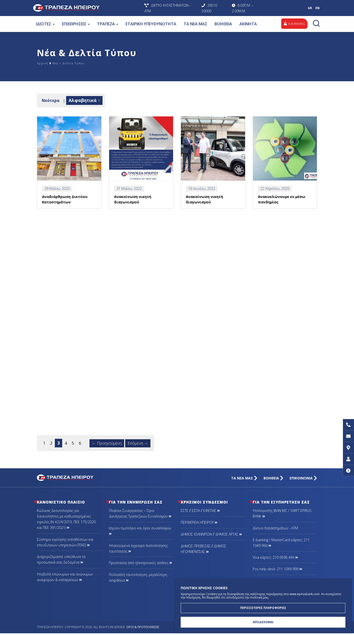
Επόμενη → (138, 445)
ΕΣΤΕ (184, 512)
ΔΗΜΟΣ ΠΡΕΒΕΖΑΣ (195, 547)
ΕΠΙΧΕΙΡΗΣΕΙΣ (75, 24)
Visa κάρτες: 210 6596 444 (275, 559)
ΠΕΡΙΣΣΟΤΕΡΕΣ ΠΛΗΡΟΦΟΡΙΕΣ (263, 606)
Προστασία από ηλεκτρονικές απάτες (140, 564)
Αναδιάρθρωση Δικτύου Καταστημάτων (65, 203)
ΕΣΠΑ (196, 512)
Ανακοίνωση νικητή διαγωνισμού (132, 203)
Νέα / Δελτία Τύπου (78, 63)
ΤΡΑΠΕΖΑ (107, 24)
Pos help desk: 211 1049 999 (277, 571)
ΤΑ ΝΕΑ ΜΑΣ (195, 24)
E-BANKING (293, 23)
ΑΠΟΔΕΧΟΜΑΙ (263, 621)
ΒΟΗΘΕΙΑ (223, 24)
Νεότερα (50, 100)
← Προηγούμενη (107, 445)
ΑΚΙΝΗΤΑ (248, 24)
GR (310, 8)
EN (317, 8)
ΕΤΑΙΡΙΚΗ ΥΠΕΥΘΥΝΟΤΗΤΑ (150, 24)
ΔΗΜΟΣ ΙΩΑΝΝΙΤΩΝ (196, 536)
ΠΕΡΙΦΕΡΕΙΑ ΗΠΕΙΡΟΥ (199, 524)
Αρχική (44, 63)
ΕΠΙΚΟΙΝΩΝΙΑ (303, 480)
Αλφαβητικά (83, 100)
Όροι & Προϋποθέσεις (142, 629)
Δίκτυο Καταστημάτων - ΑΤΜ (275, 529)
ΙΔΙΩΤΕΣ (45, 24)
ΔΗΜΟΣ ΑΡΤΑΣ (228, 536)
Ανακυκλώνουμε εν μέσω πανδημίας (282, 203)
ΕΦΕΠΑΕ (211, 512)
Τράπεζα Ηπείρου (87, 8)
